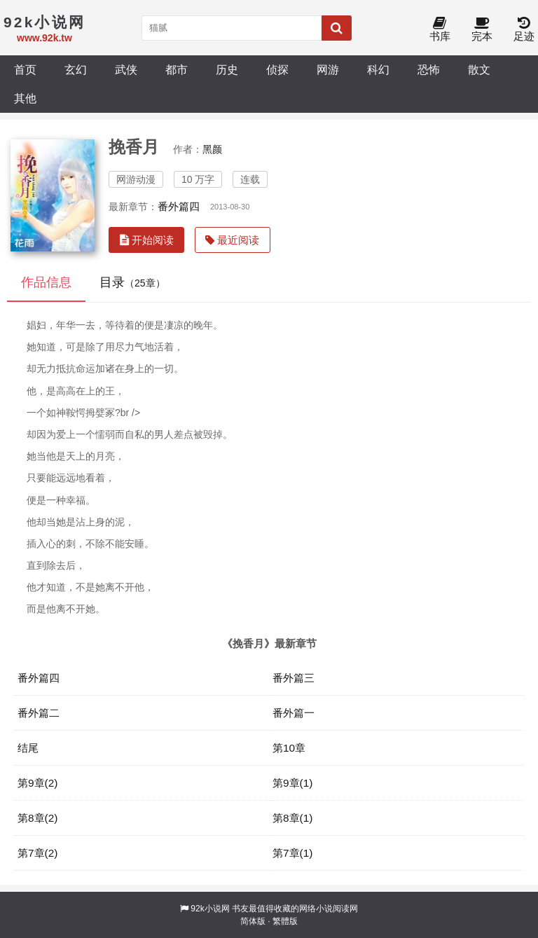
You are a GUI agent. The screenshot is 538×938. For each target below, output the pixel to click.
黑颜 (212, 149)
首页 (25, 69)
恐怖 (429, 69)
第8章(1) (292, 818)
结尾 (28, 748)
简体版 (252, 921)
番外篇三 (294, 678)
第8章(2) (37, 818)
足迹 (523, 30)
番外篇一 (294, 713)
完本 (481, 30)
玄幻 (75, 69)
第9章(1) (292, 783)
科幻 (378, 69)
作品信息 (46, 282)
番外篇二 (39, 713)
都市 (176, 69)
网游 (328, 69)
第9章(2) (37, 783)
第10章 (289, 748)
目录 (132, 282)
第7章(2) (37, 853)
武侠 (126, 69)
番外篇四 (179, 206)
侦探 (277, 69)
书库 (439, 30)
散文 (479, 69)
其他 (25, 98)
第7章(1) (292, 853)
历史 (227, 69)
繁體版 (285, 921)
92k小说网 (210, 908)
